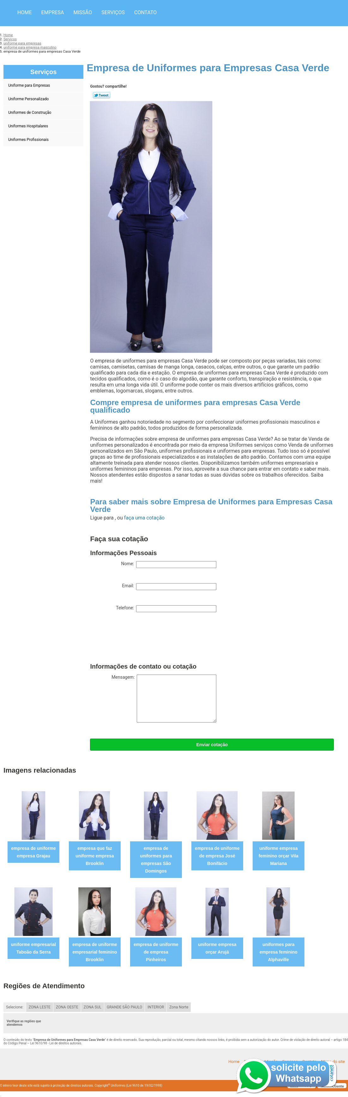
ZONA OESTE (67, 1007)
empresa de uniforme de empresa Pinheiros (156, 952)
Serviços (113, 12)
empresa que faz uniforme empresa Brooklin (94, 856)
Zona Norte (178, 1007)
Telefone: (166, 608)
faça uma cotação (144, 518)
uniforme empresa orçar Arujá (217, 948)
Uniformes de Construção (30, 112)
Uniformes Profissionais (29, 139)
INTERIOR (155, 1007)
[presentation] (138, 639)
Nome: (168, 564)
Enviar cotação (212, 744)
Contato (145, 12)
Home (24, 12)
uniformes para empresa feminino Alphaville (278, 952)
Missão (83, 12)
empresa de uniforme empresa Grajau (33, 852)
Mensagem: (163, 699)
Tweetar (101, 95)
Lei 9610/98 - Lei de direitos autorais (55, 1043)
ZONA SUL (92, 1007)
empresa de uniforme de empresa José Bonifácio (217, 856)
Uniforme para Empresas (29, 85)
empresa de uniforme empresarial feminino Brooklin (94, 952)
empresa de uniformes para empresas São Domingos (156, 860)
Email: (169, 586)
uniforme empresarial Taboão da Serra (33, 948)
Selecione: (14, 1007)
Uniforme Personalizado (29, 99)
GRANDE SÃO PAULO (124, 1007)
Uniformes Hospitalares (28, 126)
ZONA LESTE (40, 1007)
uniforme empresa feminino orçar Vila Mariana (278, 856)
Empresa (52, 12)
